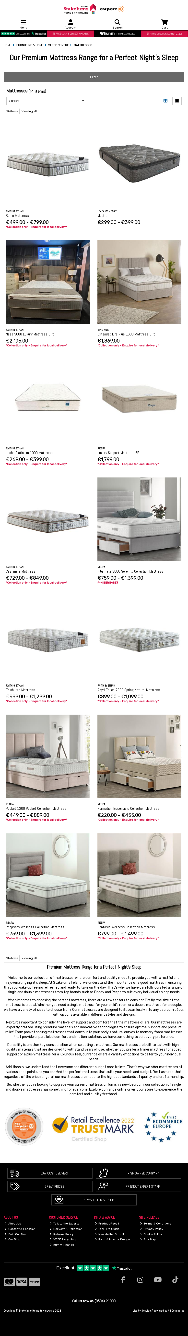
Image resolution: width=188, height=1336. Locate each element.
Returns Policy (62, 1234)
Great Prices (54, 1186)
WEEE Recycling (63, 1239)
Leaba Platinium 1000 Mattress (29, 452)
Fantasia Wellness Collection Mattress (126, 927)
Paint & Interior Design (112, 1239)
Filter (94, 77)
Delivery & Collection (66, 1229)
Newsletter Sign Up (98, 1200)
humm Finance (62, 1244)
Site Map (148, 1239)
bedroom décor (171, 1010)
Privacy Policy (151, 1229)
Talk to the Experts (64, 1223)
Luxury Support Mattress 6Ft (119, 452)
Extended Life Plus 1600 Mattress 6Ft (126, 334)
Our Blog (12, 1239)
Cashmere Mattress (20, 571)
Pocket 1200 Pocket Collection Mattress (36, 808)
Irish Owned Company (143, 1173)
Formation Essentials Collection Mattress (128, 808)
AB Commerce (176, 1311)
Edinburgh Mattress (20, 689)
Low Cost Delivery (54, 1173)
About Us (13, 1223)
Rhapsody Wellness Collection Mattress (35, 927)
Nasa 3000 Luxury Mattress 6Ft (30, 334)
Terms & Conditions (155, 1223)
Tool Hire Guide (107, 1229)
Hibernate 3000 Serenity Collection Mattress (130, 571)
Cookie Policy (151, 1234)
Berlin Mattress (17, 215)
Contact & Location (20, 1229)
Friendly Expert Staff (143, 1186)
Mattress (104, 215)
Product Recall (107, 1223)
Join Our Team (16, 1234)
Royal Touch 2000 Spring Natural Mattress (128, 689)
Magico (146, 1311)
